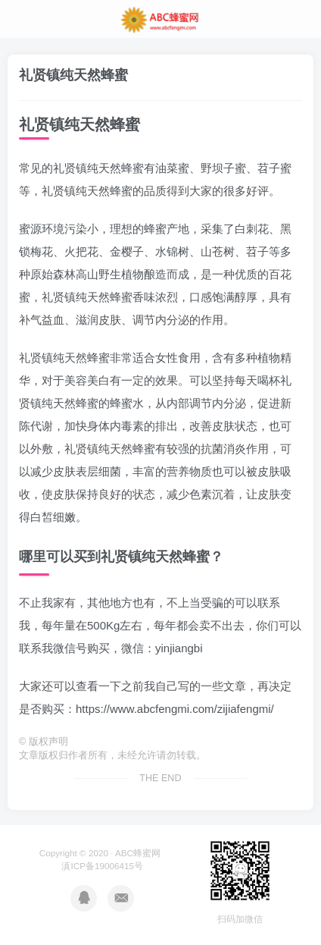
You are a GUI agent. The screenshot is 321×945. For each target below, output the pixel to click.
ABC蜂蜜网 (137, 853)
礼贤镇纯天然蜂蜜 (73, 75)
